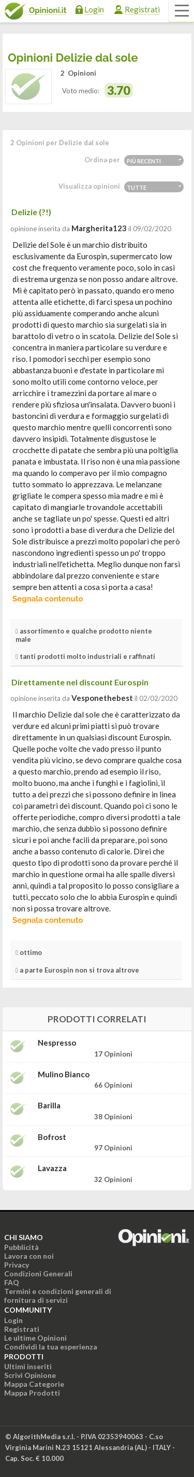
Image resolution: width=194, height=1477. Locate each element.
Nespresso (57, 1042)
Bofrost (52, 1137)
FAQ (11, 1282)
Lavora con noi (29, 1255)
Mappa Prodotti (32, 1392)
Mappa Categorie (34, 1384)
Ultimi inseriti (28, 1366)
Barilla (49, 1105)
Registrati (142, 9)
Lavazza (52, 1168)
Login (94, 9)
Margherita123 (99, 228)
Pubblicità (21, 1247)
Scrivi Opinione (30, 1375)
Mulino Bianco (63, 1074)
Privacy (16, 1264)
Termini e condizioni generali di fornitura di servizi (57, 1295)
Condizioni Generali (38, 1273)
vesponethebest (102, 697)
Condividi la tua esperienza (50, 1346)
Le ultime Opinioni (35, 1337)
